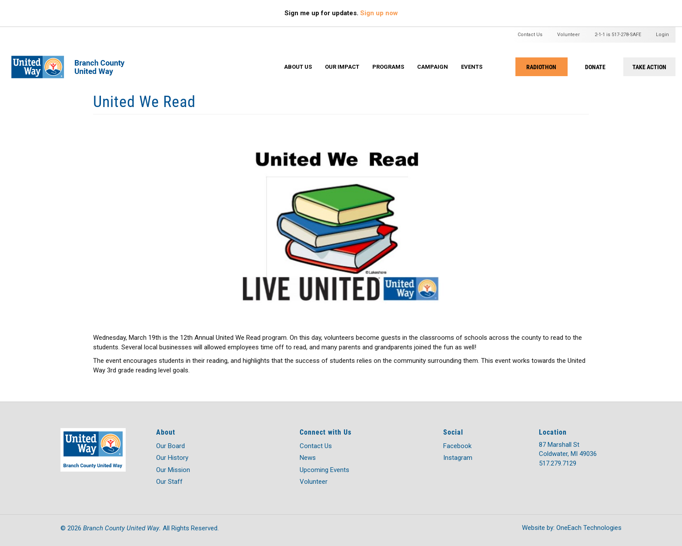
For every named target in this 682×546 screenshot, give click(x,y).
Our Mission (173, 470)
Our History (172, 458)
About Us (298, 67)
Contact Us (530, 34)
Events (471, 67)
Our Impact (342, 67)
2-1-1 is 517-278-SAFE (618, 34)
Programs (388, 67)
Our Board (170, 446)
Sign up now (379, 13)
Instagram (457, 458)
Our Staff (169, 482)
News (308, 458)
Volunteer (568, 34)
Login (662, 34)
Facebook (457, 446)
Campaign (432, 67)
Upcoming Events (324, 470)
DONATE (595, 67)
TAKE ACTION (649, 67)
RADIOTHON (541, 67)
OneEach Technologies (589, 528)
